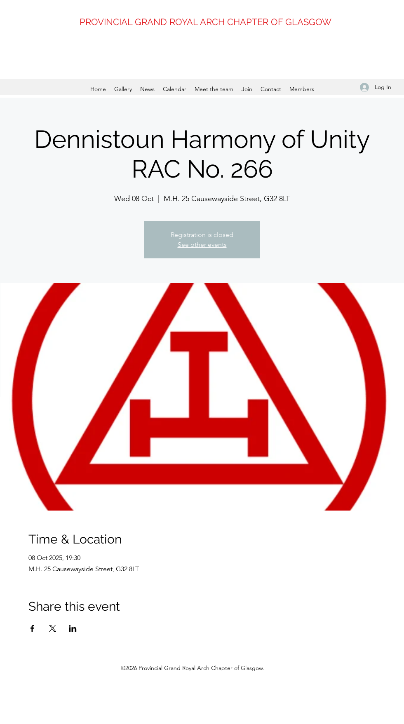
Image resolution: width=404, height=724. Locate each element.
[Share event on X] (52, 628)
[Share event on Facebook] (32, 628)
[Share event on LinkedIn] (73, 628)
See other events (202, 244)
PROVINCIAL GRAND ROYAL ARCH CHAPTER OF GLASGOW (205, 21)
